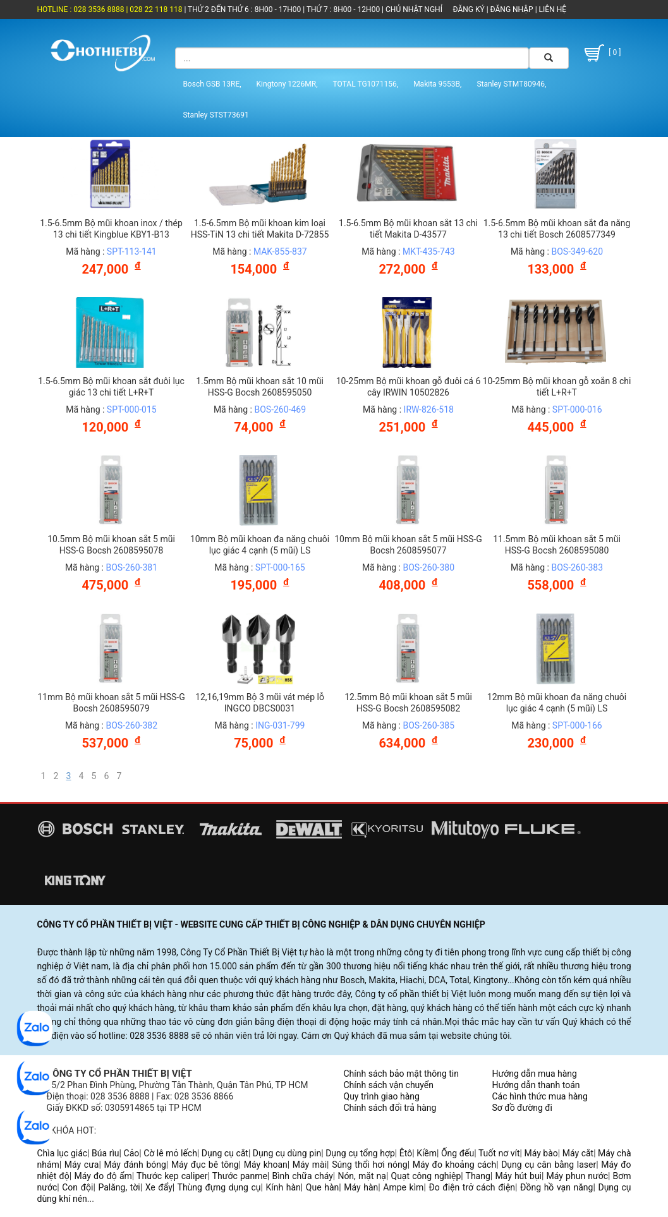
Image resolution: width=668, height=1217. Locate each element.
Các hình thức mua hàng (540, 1096)
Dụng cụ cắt (225, 1153)
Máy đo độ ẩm (102, 1176)
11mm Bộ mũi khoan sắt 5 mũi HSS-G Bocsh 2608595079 (111, 702)
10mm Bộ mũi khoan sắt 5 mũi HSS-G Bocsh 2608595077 (408, 544)
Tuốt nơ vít (499, 1153)
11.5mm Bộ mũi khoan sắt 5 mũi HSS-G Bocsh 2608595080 (557, 544)
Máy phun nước (577, 1176)
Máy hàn (361, 1187)
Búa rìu (105, 1153)
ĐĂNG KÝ (469, 9)
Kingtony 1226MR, (287, 84)
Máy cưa (81, 1164)
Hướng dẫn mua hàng (534, 1074)
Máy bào (540, 1153)
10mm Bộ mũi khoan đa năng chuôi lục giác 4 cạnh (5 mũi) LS (259, 544)
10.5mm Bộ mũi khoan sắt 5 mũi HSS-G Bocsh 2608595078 (111, 544)
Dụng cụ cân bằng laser (548, 1164)
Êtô (405, 1153)
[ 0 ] (601, 53)
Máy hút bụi (518, 1176)
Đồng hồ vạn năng (556, 1187)
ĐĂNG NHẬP (511, 9)
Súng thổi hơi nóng (370, 1164)
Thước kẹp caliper (172, 1176)
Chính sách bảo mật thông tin (401, 1074)
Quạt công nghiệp (426, 1176)
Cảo (132, 1153)
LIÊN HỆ (551, 9)
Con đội (77, 1187)
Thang (478, 1176)
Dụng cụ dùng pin (287, 1153)
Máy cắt (577, 1153)
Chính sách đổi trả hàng (390, 1108)
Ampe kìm (403, 1187)
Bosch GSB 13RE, (212, 84)
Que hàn (322, 1187)
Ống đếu (457, 1153)
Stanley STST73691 (215, 115)
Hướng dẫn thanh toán (536, 1085)
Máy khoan (266, 1164)
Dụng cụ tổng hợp (360, 1153)
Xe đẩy (159, 1187)
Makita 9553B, (437, 84)
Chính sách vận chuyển (389, 1085)
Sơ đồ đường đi (522, 1108)
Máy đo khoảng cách (454, 1164)
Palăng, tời (119, 1187)
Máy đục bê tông (205, 1164)
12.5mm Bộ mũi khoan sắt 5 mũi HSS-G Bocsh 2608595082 (408, 702)
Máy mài (310, 1164)
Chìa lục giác (62, 1153)
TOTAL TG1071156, (366, 84)
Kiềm (426, 1153)
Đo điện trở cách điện (471, 1187)
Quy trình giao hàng (382, 1096)
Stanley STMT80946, (511, 84)
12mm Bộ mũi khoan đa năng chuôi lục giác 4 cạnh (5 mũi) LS (556, 702)
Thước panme (239, 1176)
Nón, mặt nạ (361, 1176)
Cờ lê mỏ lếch (170, 1153)
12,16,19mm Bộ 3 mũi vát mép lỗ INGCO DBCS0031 (259, 702)
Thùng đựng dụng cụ (219, 1187)
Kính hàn (283, 1187)
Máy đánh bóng (135, 1164)
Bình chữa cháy (302, 1176)
